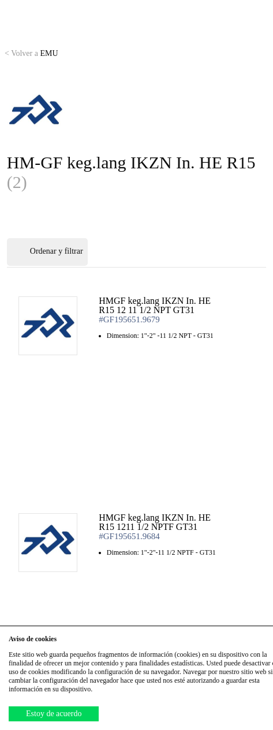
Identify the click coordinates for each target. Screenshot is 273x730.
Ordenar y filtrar (47, 252)
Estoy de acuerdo (53, 713)
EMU (31, 53)
